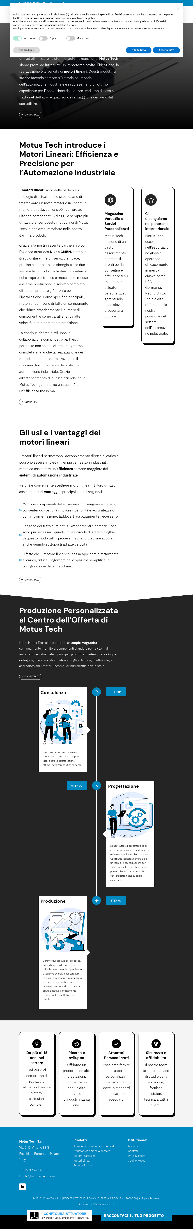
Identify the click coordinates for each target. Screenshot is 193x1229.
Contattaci (31, 114)
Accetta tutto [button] (166, 50)
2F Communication (103, 1204)
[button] (178, 8)
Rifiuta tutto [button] (139, 50)
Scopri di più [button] (26, 50)
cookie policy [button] (87, 18)
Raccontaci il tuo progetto (134, 1215)
